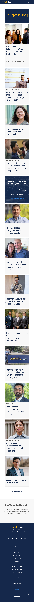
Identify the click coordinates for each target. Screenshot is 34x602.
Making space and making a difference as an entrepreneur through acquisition (17, 447)
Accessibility (28, 594)
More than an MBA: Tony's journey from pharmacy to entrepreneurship (17, 301)
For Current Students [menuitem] (17, 572)
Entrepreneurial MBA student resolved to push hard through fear (16, 131)
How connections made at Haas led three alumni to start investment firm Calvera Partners (17, 337)
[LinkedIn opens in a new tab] (16, 539)
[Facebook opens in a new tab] (9, 539)
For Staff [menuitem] (17, 578)
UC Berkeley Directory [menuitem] (17, 558)
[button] (28, 2)
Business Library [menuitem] (17, 555)
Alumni (7, 330)
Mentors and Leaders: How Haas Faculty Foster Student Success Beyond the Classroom (17, 96)
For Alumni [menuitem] (17, 580)
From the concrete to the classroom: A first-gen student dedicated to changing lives (16, 374)
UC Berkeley (17, 594)
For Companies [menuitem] (17, 546)
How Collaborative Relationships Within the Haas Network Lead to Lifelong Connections (16, 50)
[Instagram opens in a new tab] (25, 539)
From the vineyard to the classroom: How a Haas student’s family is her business (16, 266)
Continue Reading (10, 65)
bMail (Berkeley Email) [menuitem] (17, 569)
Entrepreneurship (10, 89)
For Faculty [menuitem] (17, 575)
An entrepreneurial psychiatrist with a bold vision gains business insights (15, 410)
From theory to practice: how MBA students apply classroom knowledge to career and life (16, 167)
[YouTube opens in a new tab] (21, 539)
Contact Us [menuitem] (16, 561)
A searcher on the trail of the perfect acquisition (16, 481)
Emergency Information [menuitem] (17, 583)
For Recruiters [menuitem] (17, 549)
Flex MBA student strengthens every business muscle (13, 230)
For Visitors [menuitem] (17, 552)
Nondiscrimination (17, 596)
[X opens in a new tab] (13, 539)
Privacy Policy (22, 594)
